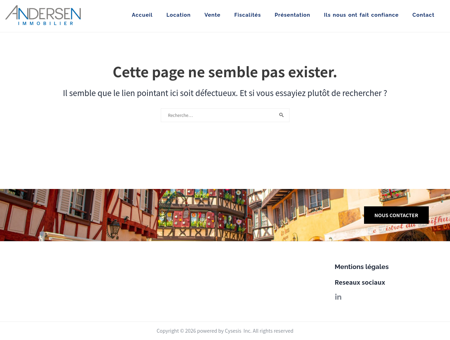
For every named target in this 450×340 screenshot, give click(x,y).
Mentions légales (362, 266)
